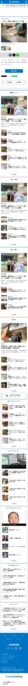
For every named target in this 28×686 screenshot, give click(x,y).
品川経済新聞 (14, 2)
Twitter (12, 648)
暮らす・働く (22, 5)
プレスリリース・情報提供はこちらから (10, 656)
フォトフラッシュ (5, 18)
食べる (7, 5)
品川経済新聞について (6, 654)
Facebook (8, 648)
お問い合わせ (5, 660)
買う (18, 5)
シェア (9, 76)
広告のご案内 (5, 662)
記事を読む (14, 71)
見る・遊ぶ (13, 5)
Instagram (16, 648)
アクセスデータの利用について (8, 658)
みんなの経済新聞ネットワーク (14, 676)
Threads (20, 648)
